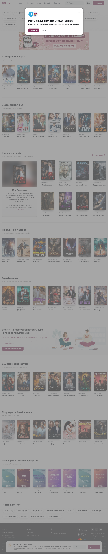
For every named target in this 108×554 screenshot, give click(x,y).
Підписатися (34, 30)
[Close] (79, 12)
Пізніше (43, 30)
